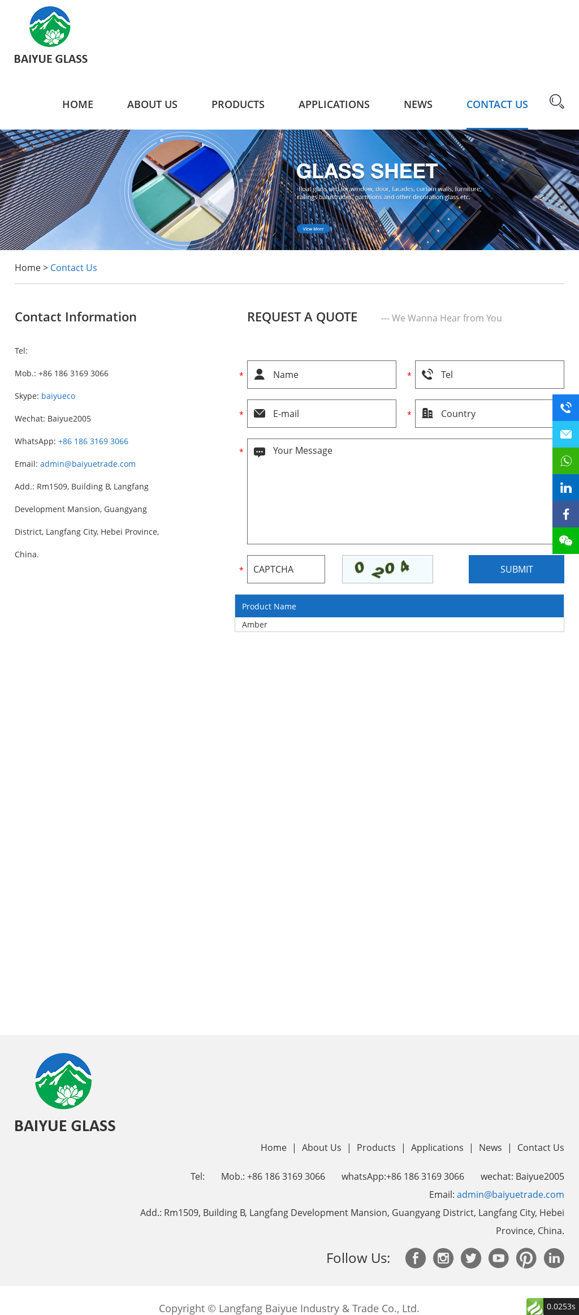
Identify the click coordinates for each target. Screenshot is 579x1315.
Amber (254, 624)
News (418, 104)
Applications (334, 104)
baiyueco (58, 395)
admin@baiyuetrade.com (88, 463)
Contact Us (497, 104)
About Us (152, 104)
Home (77, 104)
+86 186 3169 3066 (93, 441)
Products (238, 104)
